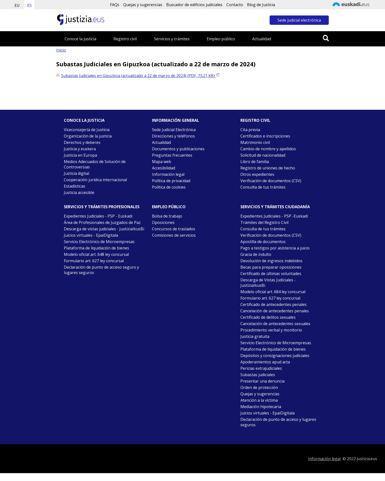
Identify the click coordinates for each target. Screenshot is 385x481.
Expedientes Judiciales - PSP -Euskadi (274, 216)
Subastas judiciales (257, 374)
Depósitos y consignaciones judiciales (274, 355)
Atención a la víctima (259, 400)
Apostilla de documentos (263, 241)
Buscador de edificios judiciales (194, 4)
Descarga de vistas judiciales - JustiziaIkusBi (104, 229)
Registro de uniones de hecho (267, 168)
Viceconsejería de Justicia (87, 129)
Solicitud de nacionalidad (262, 155)
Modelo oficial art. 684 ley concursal (272, 291)
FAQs (114, 4)
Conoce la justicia (80, 38)
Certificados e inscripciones (265, 136)
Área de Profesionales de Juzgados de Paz (102, 222)
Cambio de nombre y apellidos (268, 148)
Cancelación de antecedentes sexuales (275, 323)
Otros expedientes (257, 174)
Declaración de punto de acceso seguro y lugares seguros (101, 269)
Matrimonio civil (255, 142)
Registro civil (125, 38)
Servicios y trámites (172, 38)
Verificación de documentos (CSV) (270, 180)
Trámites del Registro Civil (264, 222)
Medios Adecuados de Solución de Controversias (95, 164)
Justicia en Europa (80, 155)
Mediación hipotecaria (260, 406)
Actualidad (261, 38)
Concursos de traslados (173, 229)
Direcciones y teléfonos (173, 136)
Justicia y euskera (80, 148)
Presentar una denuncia (262, 381)
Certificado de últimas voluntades (270, 273)
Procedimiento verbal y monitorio (271, 330)
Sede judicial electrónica (299, 20)
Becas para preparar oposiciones (271, 267)
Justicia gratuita (254, 336)
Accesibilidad (163, 168)
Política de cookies (169, 187)
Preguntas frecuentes (172, 155)
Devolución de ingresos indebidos (271, 260)
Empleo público (221, 38)
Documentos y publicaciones (178, 148)
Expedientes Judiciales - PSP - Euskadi (98, 216)
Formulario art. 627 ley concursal (94, 260)
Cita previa (250, 129)
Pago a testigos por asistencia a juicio (275, 248)
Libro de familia (254, 161)
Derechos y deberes (82, 142)
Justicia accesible (79, 192)
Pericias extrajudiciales (261, 368)
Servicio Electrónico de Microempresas (99, 241)
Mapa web (161, 161)
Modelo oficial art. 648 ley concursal (96, 254)
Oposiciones (163, 222)
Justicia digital (76, 173)
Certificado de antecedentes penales (273, 304)
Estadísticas (74, 186)
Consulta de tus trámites (263, 187)
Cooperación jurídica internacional (95, 179)
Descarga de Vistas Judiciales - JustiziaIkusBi (268, 282)
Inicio (61, 50)
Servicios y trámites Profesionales (101, 206)
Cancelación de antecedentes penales (274, 311)
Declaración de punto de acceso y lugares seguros (278, 422)
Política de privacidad (171, 180)
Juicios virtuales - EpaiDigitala (91, 235)
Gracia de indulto (255, 254)
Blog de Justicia (261, 4)
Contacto (234, 4)
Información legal (168, 174)
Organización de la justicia (88, 136)
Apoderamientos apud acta (265, 362)
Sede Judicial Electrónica (174, 129)
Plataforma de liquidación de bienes (96, 248)
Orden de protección (259, 387)
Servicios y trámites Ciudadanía (275, 206)
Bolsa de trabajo (167, 216)
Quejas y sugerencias (142, 4)
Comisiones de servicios (174, 235)
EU (17, 5)
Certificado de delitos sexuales (268, 317)
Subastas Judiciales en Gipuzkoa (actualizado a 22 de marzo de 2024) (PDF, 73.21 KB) (140, 75)
